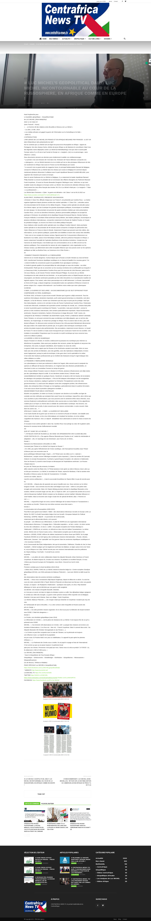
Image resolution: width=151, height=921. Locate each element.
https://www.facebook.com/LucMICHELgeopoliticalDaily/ (42, 667)
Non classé (38, 863)
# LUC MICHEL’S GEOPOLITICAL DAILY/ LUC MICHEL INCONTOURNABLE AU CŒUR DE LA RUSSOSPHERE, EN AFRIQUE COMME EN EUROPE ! (39, 782)
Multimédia (54, 39)
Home (43, 38)
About (110, 1)
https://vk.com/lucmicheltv (43, 672)
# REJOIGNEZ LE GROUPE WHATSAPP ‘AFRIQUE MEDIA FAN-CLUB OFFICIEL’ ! (80, 859)
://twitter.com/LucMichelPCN (49, 677)
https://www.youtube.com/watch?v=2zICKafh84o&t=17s (42, 195)
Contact (116, 1)
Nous (115, 919)
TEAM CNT (29, 103)
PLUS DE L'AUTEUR (47, 803)
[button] (124, 39)
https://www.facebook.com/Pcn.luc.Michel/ (45, 680)
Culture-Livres (95, 39)
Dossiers (108, 39)
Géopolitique (80, 39)
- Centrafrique (75, 874)
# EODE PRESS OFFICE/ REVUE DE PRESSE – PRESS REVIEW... (45, 859)
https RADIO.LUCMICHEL (39, 675)
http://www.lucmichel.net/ (40, 670)
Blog (119, 919)
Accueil (26, 44)
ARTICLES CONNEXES (32, 803)
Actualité (66, 39)
